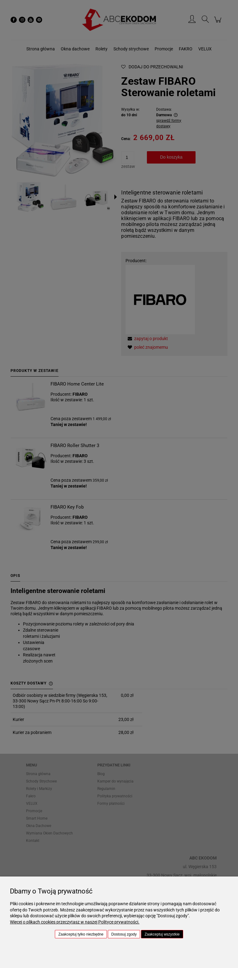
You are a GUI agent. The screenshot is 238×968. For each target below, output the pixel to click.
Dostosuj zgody (124, 934)
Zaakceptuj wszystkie (161, 934)
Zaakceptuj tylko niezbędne (80, 934)
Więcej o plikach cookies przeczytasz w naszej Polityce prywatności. (74, 921)
